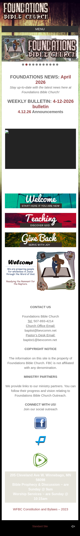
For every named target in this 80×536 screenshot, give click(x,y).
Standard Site (40, 526)
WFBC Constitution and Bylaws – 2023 (40, 509)
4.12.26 (24, 111)
